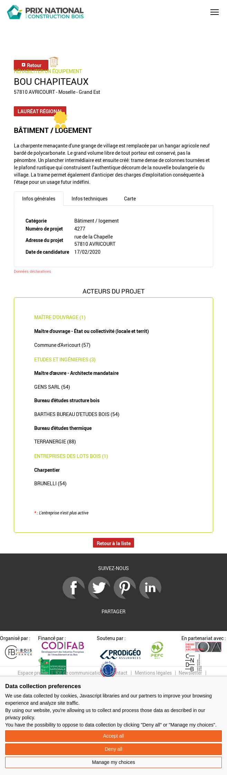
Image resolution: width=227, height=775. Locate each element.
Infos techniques (89, 198)
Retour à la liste (114, 543)
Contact (118, 672)
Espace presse (33, 672)
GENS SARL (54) (52, 387)
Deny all (113, 749)
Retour (31, 65)
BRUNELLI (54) (50, 483)
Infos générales (38, 198)
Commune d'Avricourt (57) (62, 345)
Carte (130, 198)
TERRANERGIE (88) (55, 441)
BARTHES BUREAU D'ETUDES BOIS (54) (77, 414)
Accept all (113, 736)
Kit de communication (79, 672)
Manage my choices (113, 762)
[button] (214, 12)
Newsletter (190, 672)
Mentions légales (153, 672)
